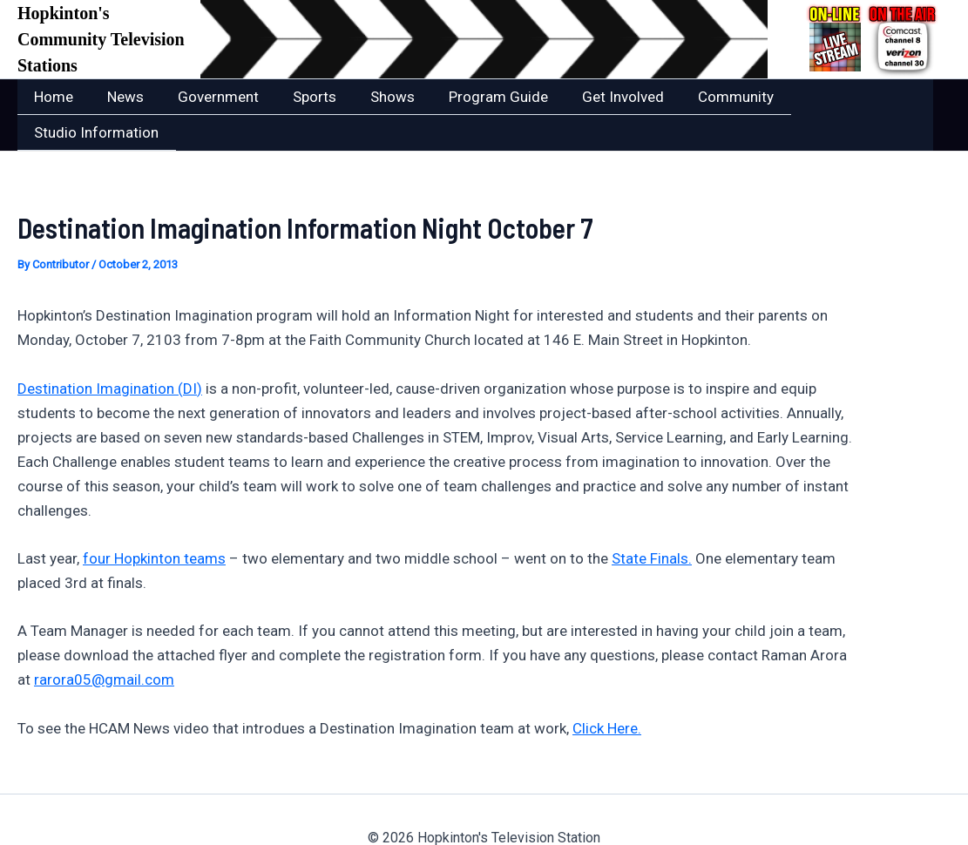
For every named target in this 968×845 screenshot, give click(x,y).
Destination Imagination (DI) (109, 352)
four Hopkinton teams (154, 522)
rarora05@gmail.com (104, 643)
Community (703, 96)
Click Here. (606, 691)
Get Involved (595, 96)
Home (51, 96)
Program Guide (475, 96)
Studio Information (833, 96)
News (119, 96)
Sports (300, 96)
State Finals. (652, 522)
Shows (373, 96)
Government (207, 96)
